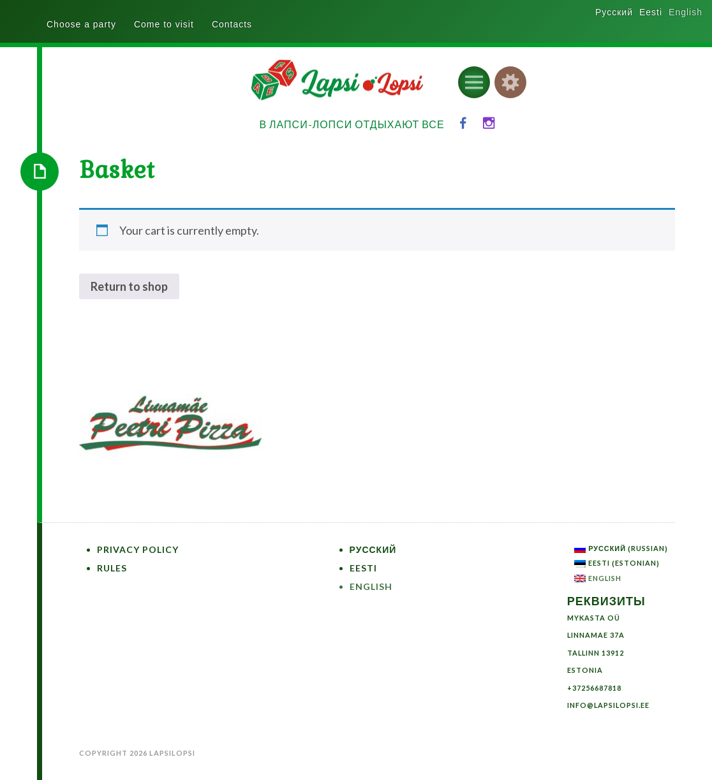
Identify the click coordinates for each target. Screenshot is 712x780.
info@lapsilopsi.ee (608, 705)
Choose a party (81, 24)
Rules (112, 568)
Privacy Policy (138, 549)
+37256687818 (594, 688)
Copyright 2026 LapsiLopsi (137, 753)
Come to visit (164, 24)
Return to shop (129, 286)
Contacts (232, 24)
